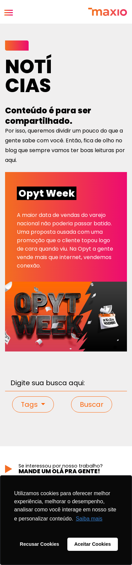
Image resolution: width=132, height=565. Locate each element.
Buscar (91, 404)
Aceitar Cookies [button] (92, 544)
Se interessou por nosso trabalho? (73, 468)
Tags (30, 404)
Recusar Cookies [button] (39, 544)
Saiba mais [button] (89, 518)
